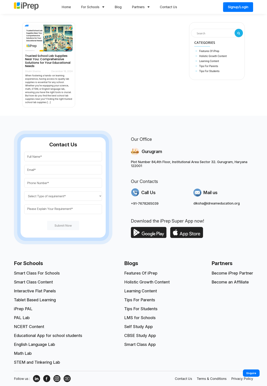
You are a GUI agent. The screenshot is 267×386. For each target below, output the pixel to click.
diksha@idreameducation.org (216, 203)
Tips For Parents (208, 66)
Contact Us (168, 7)
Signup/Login (238, 7)
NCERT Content (29, 326)
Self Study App (138, 326)
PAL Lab (22, 317)
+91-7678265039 (145, 203)
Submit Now (63, 225)
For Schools (92, 7)
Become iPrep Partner (232, 273)
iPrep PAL (23, 308)
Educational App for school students (48, 335)
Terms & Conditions (212, 379)
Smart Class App (140, 344)
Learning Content (209, 61)
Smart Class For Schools (37, 273)
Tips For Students (209, 71)
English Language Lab (34, 344)
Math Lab (23, 353)
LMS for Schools (140, 317)
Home (66, 7)
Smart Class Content (33, 282)
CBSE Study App (140, 335)
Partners (141, 7)
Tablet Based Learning (35, 299)
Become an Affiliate (230, 282)
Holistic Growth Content (213, 56)
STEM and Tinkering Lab (37, 362)
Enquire (251, 373)
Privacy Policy (242, 379)
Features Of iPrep (209, 51)
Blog (118, 7)
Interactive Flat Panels (35, 290)
